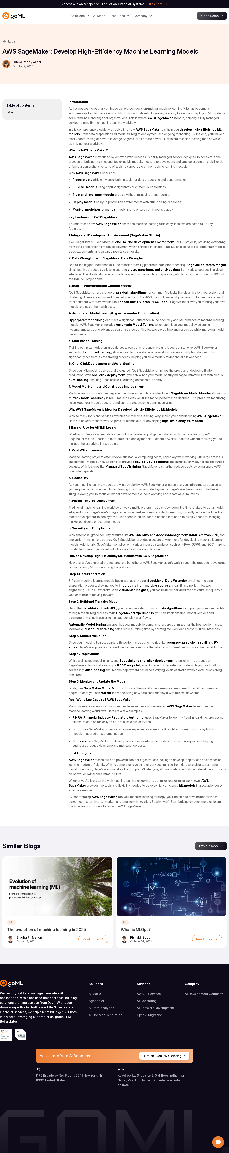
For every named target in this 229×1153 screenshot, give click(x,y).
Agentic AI (96, 1001)
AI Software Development (155, 1008)
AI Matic (95, 994)
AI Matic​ (99, 16)
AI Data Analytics (101, 1008)
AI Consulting (147, 1001)
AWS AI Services (149, 994)
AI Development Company (204, 994)
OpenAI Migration (150, 1015)
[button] (80, 15)
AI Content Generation (105, 1015)
